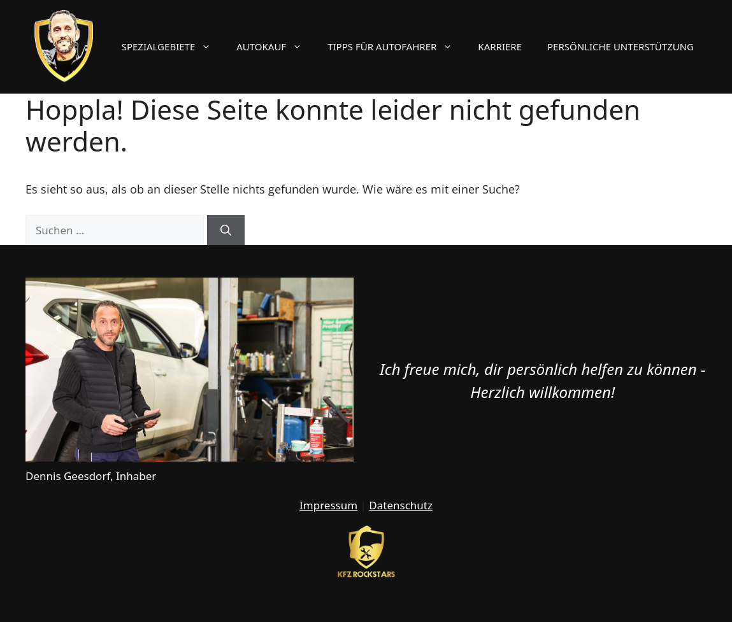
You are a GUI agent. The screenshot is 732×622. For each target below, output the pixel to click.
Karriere (500, 46)
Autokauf (275, 46)
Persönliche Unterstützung (620, 46)
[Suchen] (226, 230)
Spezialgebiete (173, 46)
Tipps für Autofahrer (396, 46)
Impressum (328, 505)
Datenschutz (401, 505)
